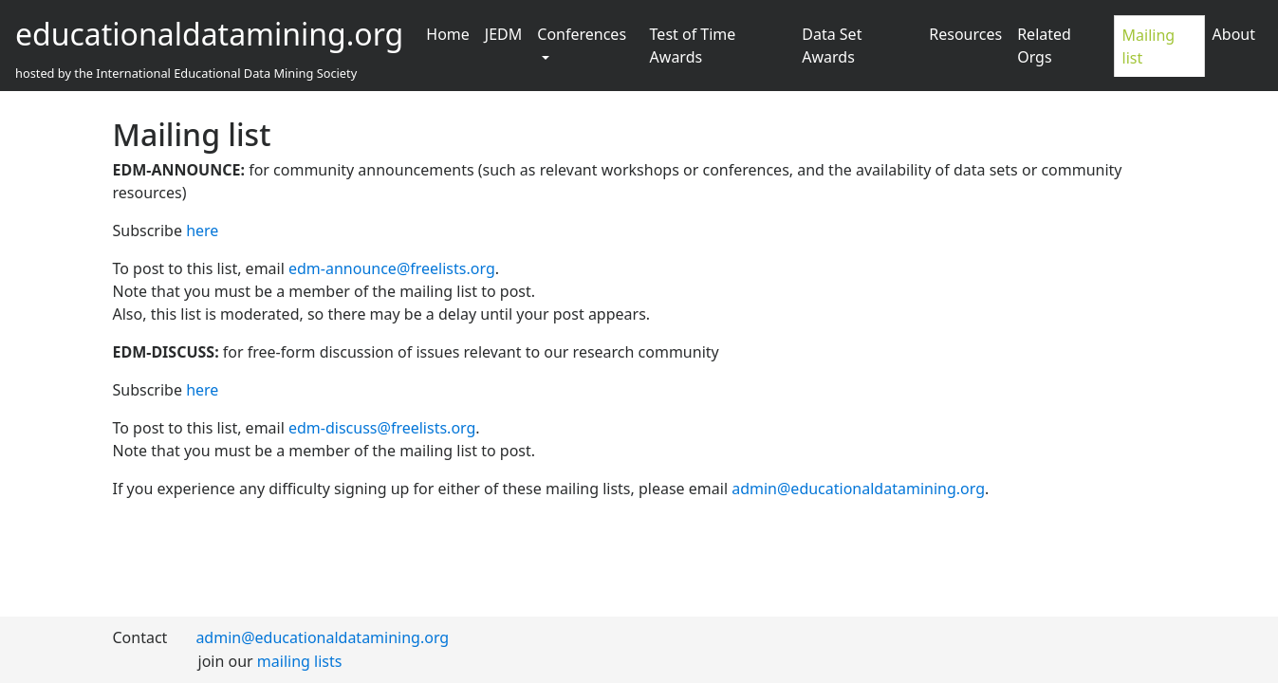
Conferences (581, 34)
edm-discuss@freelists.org (381, 427)
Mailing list (1149, 46)
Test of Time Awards (693, 45)
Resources (965, 34)
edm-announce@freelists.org (391, 268)
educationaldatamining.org (209, 33)
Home (448, 34)
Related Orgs (1044, 45)
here (202, 230)
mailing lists (300, 661)
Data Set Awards (831, 45)
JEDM (503, 34)
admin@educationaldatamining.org (858, 488)
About (1234, 34)
